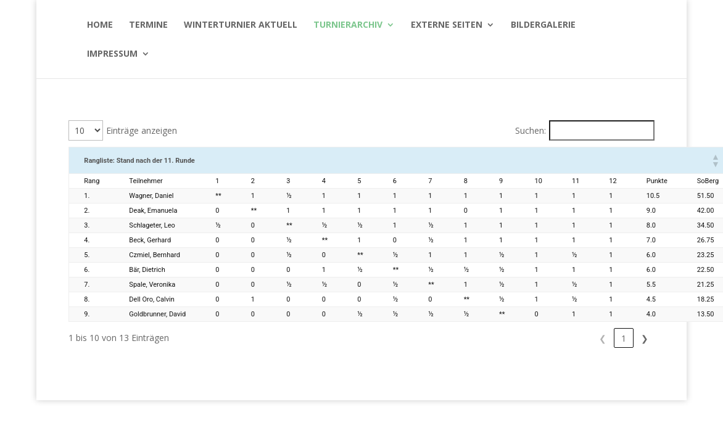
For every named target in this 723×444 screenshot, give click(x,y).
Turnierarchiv (347, 25)
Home (100, 25)
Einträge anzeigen (141, 130)
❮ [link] (581, 338)
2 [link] (623, 338)
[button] (715, 160)
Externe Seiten (446, 25)
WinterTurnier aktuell (240, 25)
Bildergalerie (543, 25)
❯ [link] (644, 338)
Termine (148, 25)
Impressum (112, 54)
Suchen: (530, 130)
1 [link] (602, 338)
